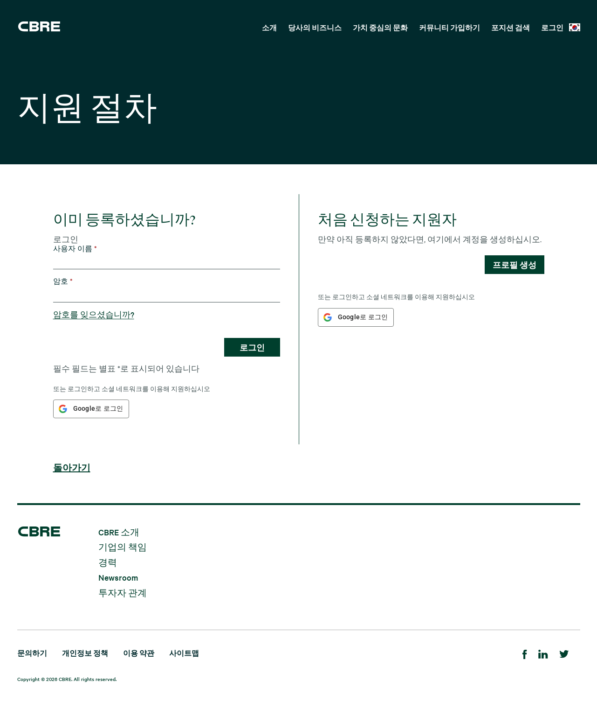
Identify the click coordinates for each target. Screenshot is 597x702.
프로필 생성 (514, 265)
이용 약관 (138, 653)
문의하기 (32, 653)
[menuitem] (269, 26)
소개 (269, 27)
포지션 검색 (510, 27)
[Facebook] (524, 652)
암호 (63, 281)
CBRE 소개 (118, 531)
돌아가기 (71, 467)
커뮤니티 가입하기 (449, 27)
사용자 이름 (75, 248)
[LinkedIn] (543, 652)
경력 (107, 561)
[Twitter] (564, 652)
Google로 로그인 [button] (98, 408)
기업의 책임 (122, 546)
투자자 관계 (122, 592)
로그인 (552, 27)
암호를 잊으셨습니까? (93, 314)
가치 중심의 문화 (380, 27)
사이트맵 (184, 653)
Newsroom (118, 577)
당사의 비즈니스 (315, 27)
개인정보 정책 (85, 653)
